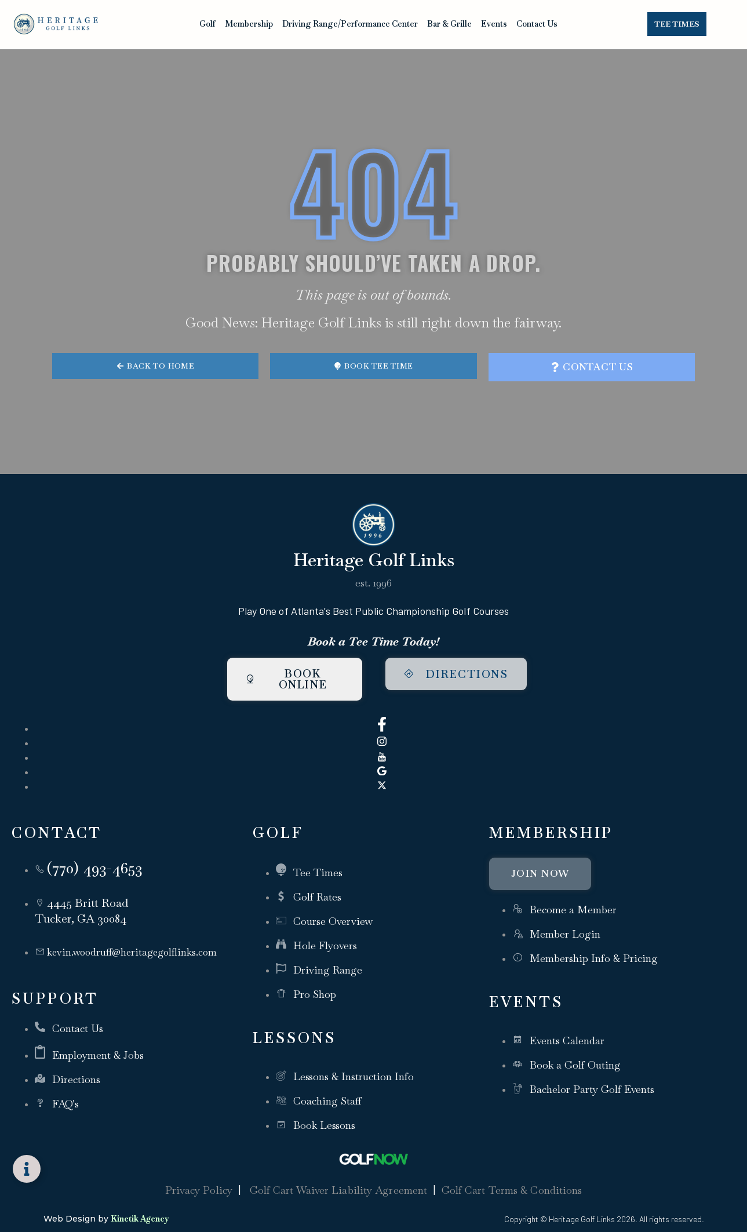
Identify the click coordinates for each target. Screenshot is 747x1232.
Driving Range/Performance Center (350, 24)
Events (494, 24)
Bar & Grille (449, 24)
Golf (207, 24)
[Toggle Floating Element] (27, 1169)
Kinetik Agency (140, 1203)
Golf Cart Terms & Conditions (512, 1175)
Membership (249, 24)
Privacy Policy (198, 1175)
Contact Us (536, 24)
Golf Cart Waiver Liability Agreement (339, 1175)
